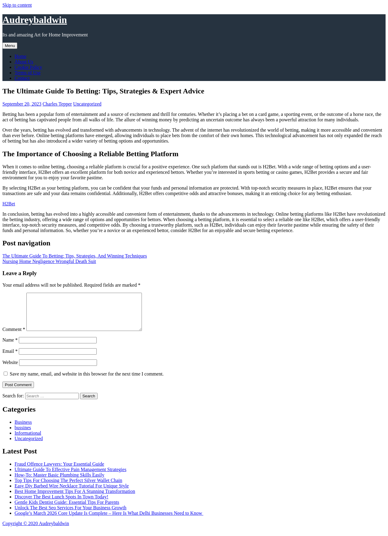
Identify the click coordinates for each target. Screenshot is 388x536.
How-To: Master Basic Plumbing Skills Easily (59, 482)
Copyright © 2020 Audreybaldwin (35, 530)
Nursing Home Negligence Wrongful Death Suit (49, 261)
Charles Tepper (57, 103)
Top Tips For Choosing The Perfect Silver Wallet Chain (68, 487)
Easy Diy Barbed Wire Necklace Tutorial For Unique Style (72, 493)
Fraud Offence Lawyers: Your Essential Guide (59, 471)
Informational (28, 440)
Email (10, 358)
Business (23, 429)
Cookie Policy (28, 67)
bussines (23, 434)
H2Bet (8, 203)
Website (10, 369)
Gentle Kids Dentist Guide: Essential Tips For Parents (67, 509)
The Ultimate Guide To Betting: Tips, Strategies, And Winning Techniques (74, 255)
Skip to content (17, 5)
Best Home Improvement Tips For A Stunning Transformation (75, 498)
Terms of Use (28, 72)
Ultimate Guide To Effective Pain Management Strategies (70, 476)
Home (20, 56)
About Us (24, 61)
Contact (22, 78)
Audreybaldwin (34, 19)
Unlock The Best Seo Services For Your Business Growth (70, 514)
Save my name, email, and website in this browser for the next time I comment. (87, 381)
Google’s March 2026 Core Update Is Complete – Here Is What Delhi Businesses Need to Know (109, 520)
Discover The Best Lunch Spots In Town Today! (61, 504)
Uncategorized (87, 103)
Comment (13, 336)
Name (10, 347)
